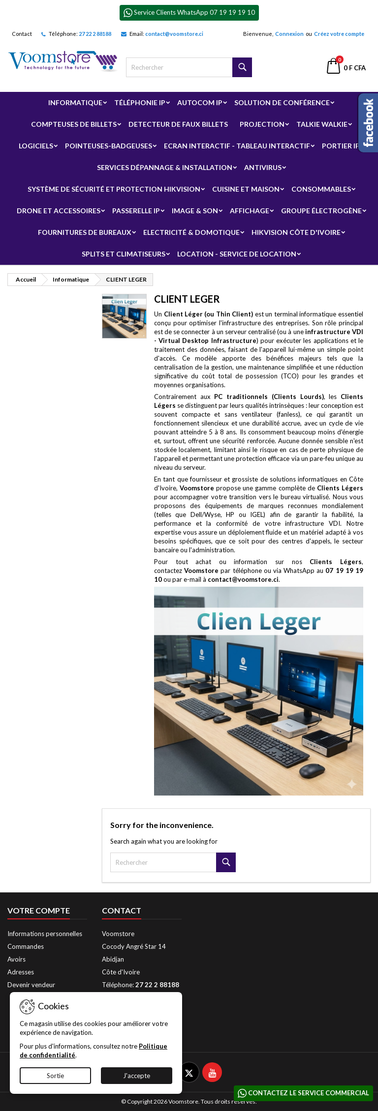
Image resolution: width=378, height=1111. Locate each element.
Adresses (20, 972)
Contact (22, 33)
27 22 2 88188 (95, 33)
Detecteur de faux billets (178, 124)
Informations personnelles (44, 934)
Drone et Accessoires (58, 210)
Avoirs (16, 959)
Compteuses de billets (74, 124)
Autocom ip (199, 102)
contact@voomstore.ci (174, 33)
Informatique (75, 102)
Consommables (321, 189)
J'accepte (136, 1076)
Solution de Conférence (282, 102)
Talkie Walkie (321, 124)
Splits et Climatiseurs (123, 254)
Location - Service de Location (236, 254)
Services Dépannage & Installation (164, 167)
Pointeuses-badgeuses (108, 146)
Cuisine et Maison (246, 189)
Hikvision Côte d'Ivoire (296, 232)
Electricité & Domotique (191, 232)
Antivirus (263, 167)
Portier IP (341, 146)
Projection (262, 124)
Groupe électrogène (321, 210)
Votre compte (38, 910)
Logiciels (36, 146)
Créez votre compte (339, 33)
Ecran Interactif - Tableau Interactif (237, 146)
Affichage (249, 210)
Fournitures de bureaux (84, 232)
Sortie (55, 1076)
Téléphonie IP (139, 102)
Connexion (289, 33)
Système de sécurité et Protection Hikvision (114, 189)
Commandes (25, 946)
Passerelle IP (136, 210)
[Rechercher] (189, 67)
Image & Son (195, 210)
